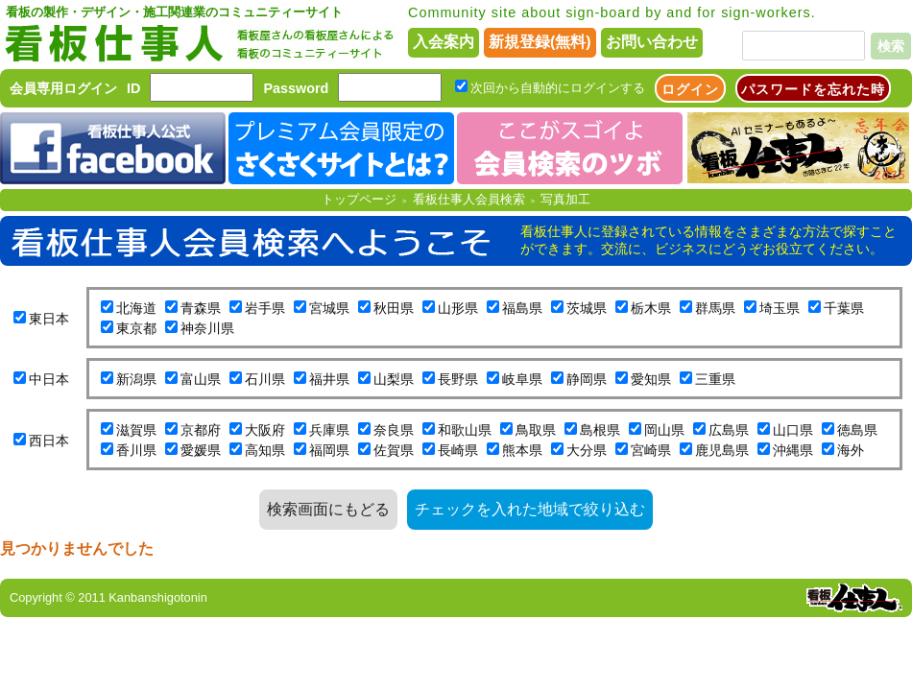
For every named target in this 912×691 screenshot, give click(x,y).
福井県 (329, 379)
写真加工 (565, 199)
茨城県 (586, 308)
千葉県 (844, 308)
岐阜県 (522, 379)
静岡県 (586, 379)
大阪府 (265, 430)
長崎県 (458, 450)
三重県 (715, 379)
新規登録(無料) (540, 42)
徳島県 (857, 430)
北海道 (136, 308)
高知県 (265, 450)
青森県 (200, 308)
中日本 (49, 379)
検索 (890, 46)
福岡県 (329, 450)
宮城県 (329, 308)
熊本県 (522, 450)
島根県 (600, 430)
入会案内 (443, 42)
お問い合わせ (652, 42)
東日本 (49, 318)
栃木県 (651, 308)
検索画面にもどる (328, 509)
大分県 (586, 450)
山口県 (793, 430)
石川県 (265, 379)
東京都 (136, 328)
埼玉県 (779, 308)
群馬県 (715, 308)
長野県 (458, 379)
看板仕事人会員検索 (469, 199)
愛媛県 (200, 450)
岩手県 (265, 308)
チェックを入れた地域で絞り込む (530, 509)
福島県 (522, 308)
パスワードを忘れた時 (813, 89)
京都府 (200, 430)
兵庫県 (329, 430)
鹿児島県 (722, 450)
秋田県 (393, 308)
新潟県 (136, 379)
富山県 (200, 379)
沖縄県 (793, 450)
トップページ (359, 199)
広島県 (728, 430)
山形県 (458, 308)
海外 (850, 450)
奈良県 (393, 430)
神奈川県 (207, 328)
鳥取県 (536, 430)
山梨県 (393, 379)
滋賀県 (136, 430)
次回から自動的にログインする (557, 88)
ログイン (690, 89)
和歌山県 (465, 430)
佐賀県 (393, 450)
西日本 (49, 440)
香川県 (136, 450)
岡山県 (664, 430)
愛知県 (651, 379)
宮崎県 (651, 450)
